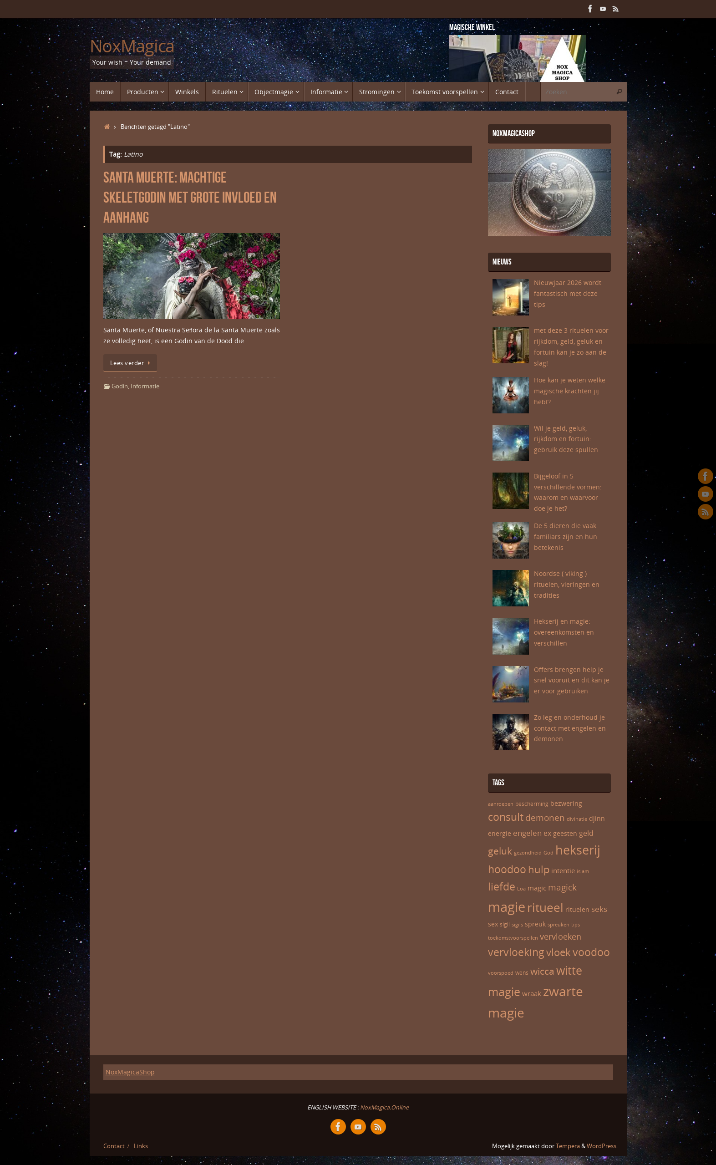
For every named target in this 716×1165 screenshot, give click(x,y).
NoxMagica (132, 46)
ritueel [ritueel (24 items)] (545, 907)
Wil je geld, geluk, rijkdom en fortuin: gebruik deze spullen (566, 439)
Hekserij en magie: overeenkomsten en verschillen (564, 632)
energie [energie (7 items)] (499, 833)
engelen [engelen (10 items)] (527, 833)
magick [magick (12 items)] (562, 887)
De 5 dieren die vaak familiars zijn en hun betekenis (565, 536)
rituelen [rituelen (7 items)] (577, 909)
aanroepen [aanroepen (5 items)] (500, 804)
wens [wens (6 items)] (521, 973)
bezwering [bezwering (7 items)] (566, 803)
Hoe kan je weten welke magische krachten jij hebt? (569, 391)
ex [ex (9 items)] (547, 833)
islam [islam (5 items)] (583, 871)
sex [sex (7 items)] (493, 924)
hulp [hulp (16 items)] (538, 869)
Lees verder (131, 363)
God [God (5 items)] (548, 853)
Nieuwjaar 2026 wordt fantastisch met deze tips (567, 293)
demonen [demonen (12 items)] (545, 818)
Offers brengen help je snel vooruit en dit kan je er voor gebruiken (571, 680)
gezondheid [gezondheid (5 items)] (528, 853)
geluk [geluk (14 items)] (500, 850)
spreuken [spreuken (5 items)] (558, 924)
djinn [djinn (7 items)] (597, 818)
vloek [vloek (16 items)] (558, 952)
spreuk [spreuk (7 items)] (535, 924)
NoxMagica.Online (384, 1107)
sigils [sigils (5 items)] (517, 924)
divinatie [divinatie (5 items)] (577, 819)
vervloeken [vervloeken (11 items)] (560, 936)
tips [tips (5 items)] (575, 924)
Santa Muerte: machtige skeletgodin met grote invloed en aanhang (190, 197)
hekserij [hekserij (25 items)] (577, 850)
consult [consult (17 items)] (505, 817)
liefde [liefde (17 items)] (501, 887)
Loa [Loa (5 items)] (521, 888)
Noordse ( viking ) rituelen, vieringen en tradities (566, 584)
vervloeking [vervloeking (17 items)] (516, 952)
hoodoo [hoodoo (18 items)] (507, 869)
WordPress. (602, 1146)
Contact (114, 1146)
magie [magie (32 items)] (506, 907)
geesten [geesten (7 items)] (565, 833)
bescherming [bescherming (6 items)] (531, 804)
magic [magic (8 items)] (537, 887)
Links (141, 1146)
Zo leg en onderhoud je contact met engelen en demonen (570, 728)
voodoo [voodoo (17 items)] (591, 952)
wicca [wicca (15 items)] (542, 970)
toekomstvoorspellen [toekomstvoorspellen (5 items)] (513, 938)
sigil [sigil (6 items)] (505, 924)
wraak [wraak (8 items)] (531, 993)
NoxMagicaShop (130, 1072)
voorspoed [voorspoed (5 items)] (500, 973)
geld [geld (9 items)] (586, 833)
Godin (120, 386)
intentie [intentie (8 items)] (563, 870)
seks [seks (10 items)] (599, 909)
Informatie (145, 386)
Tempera (568, 1146)
